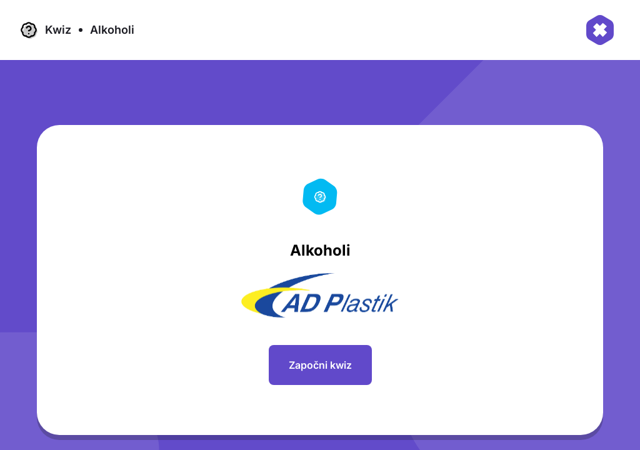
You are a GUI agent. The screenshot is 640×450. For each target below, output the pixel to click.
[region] (325, 285)
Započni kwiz (320, 365)
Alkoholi (112, 29)
